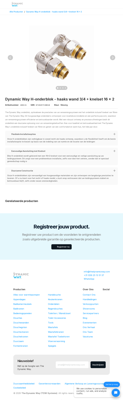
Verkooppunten (90, 304)
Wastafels (53, 327)
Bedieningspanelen (22, 313)
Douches (17, 318)
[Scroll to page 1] (57, 88)
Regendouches (55, 308)
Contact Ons (89, 294)
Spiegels (52, 346)
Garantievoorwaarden (49, 383)
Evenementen (89, 322)
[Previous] (10, 57)
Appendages (19, 299)
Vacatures (88, 336)
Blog (85, 318)
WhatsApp (89, 279)
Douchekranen (20, 336)
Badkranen (18, 308)
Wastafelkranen (56, 332)
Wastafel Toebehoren (59, 336)
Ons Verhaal (89, 327)
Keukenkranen (55, 299)
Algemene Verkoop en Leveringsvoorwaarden (87, 383)
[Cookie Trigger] (19, 388)
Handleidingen (90, 299)
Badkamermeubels (22, 304)
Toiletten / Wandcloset (59, 313)
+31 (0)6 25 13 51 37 (94, 275)
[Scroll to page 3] (63, 88)
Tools (50, 322)
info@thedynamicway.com (97, 271)
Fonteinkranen (20, 346)
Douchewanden (21, 322)
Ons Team (88, 332)
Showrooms (89, 308)
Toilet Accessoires (57, 318)
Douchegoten (20, 327)
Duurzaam (18, 341)
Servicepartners (91, 313)
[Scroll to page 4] (65, 88)
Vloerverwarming (56, 341)
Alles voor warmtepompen (26, 294)
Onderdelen (53, 304)
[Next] (112, 57)
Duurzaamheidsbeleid (23, 383)
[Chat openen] (116, 393)
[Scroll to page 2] (60, 88)
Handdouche (54, 294)
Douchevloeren (21, 332)
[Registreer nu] (61, 246)
